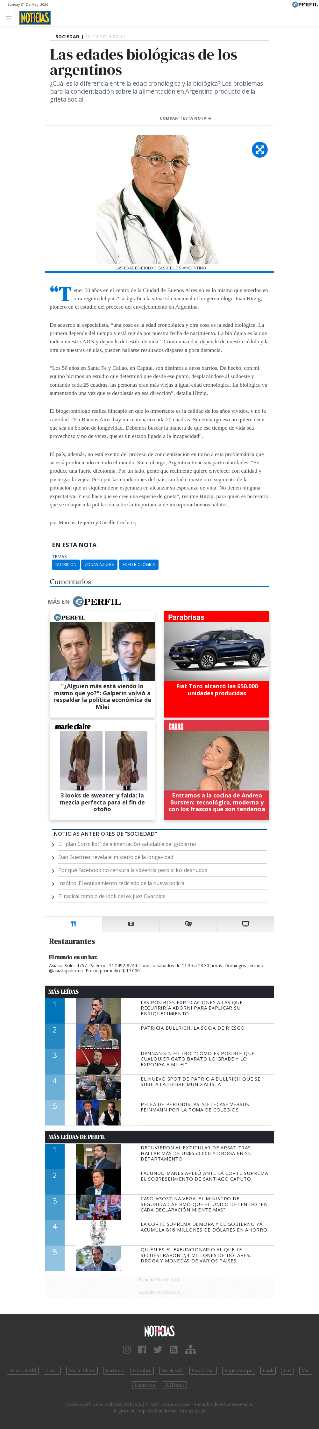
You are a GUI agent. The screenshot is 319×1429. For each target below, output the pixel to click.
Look (268, 1371)
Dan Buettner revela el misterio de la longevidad (115, 857)
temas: (60, 557)
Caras (52, 1371)
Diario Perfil (22, 1371)
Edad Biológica (139, 564)
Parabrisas (203, 1371)
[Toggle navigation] (10, 18)
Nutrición (65, 564)
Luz (287, 1371)
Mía (305, 1371)
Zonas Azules (99, 564)
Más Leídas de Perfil (76, 1137)
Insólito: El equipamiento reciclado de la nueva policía (121, 883)
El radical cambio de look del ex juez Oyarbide (112, 896)
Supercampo (238, 1371)
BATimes (175, 1385)
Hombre (142, 1371)
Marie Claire (82, 1371)
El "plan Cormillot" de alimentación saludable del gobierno (127, 843)
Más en (84, 601)
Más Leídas (63, 992)
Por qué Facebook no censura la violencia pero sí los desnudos (132, 870)
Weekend (171, 1371)
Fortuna (114, 1371)
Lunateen (144, 1385)
